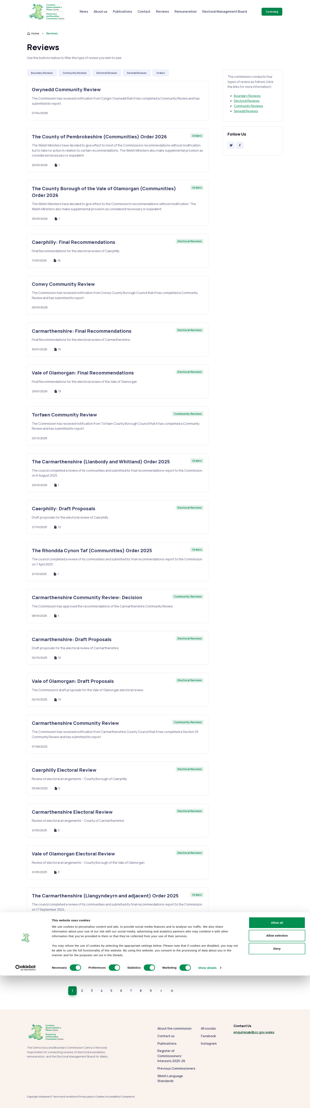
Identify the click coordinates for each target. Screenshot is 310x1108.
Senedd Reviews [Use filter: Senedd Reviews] (136, 73)
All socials (208, 1028)
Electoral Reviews (247, 101)
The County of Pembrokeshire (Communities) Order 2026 (99, 136)
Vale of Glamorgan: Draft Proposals (73, 681)
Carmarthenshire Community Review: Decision (87, 597)
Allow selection (277, 1068)
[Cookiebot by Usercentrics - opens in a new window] (25, 1100)
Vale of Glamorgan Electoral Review (73, 853)
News (84, 11)
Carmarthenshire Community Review (75, 723)
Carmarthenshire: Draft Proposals (72, 639)
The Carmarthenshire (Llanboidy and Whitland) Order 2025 (101, 461)
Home (33, 33)
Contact (144, 11)
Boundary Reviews (247, 96)
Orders (197, 136)
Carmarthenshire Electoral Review (72, 812)
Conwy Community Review (63, 284)
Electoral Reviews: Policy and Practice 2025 (83, 942)
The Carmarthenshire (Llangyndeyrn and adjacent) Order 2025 (105, 895)
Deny (277, 1080)
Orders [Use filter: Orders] (160, 73)
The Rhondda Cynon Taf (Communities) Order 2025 (92, 550)
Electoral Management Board (224, 11)
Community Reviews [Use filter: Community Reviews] (75, 73)
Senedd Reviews (246, 111)
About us (100, 11)
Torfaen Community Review (64, 414)
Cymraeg (272, 11)
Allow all (277, 1055)
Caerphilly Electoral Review (64, 770)
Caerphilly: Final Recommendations (73, 242)
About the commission (174, 1028)
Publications (122, 11)
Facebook (208, 1036)
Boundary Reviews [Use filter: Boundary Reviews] (42, 73)
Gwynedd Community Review (66, 89)
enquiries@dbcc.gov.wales (253, 1032)
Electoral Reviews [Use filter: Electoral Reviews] (106, 73)
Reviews (162, 11)
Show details (207, 1100)
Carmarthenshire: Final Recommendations (81, 331)
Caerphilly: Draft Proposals (63, 508)
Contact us (166, 1036)
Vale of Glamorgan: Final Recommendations (83, 372)
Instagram (209, 1043)
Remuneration (186, 11)
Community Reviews (248, 106)
